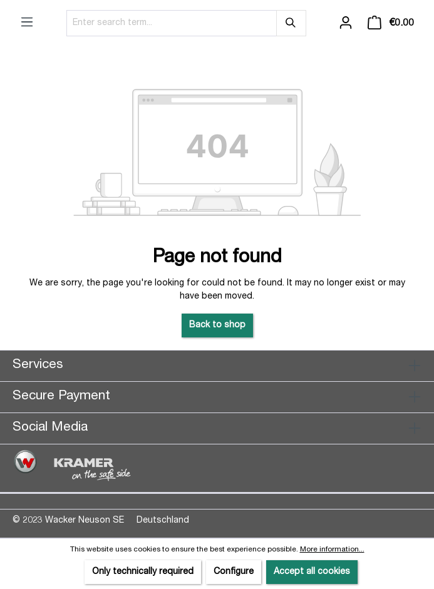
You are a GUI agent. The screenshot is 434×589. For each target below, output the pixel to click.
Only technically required (143, 572)
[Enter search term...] (171, 23)
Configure (234, 572)
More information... (332, 549)
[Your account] (345, 23)
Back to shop (217, 325)
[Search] (291, 23)
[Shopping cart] (390, 23)
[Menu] (27, 22)
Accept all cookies (312, 572)
